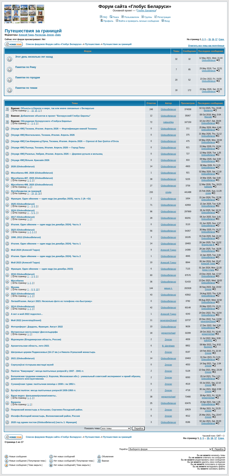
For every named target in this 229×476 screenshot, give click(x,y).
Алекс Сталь (208, 270)
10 (37, 289)
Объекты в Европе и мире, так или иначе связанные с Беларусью (57, 108)
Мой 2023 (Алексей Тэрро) (25, 262)
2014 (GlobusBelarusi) (23, 306)
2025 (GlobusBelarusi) (23, 204)
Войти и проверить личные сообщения (137, 21)
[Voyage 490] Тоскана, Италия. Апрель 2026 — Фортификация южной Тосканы (54, 128)
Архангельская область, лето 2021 (30, 346)
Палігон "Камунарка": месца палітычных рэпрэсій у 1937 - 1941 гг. (47, 371)
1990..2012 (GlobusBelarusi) (26, 237)
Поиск (114, 17)
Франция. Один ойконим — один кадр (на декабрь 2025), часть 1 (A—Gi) (51, 198)
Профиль (107, 21)
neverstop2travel (168, 320)
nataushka (168, 122)
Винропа (16, 402)
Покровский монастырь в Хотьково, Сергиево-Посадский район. (47, 409)
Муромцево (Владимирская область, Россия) (36, 339)
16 (213, 39)
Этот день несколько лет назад (34, 56)
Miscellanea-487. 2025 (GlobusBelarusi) (32, 178)
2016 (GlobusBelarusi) (23, 274)
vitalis (58, 35)
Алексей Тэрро (26, 35)
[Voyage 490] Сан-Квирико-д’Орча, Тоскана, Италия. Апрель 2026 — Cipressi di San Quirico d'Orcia (65, 141)
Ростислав (40, 35)
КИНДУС (208, 340)
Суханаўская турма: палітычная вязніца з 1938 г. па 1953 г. (43, 384)
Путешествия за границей (33, 30)
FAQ (103, 17)
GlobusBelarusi (209, 60)
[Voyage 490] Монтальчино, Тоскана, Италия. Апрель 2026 (43, 135)
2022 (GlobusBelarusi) (23, 293)
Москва (15, 287)
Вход (166, 21)
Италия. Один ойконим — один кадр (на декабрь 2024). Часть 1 (46, 243)
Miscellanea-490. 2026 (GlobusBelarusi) (32, 173)
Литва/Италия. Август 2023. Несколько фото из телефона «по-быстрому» (51, 301)
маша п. (168, 288)
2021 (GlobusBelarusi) (23, 358)
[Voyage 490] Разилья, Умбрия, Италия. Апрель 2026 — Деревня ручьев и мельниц (56, 154)
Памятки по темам (26, 87)
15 (209, 39)
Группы (146, 17)
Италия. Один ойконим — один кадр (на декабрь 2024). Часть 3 (46, 224)
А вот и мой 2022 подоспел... (27, 314)
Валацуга (208, 110)
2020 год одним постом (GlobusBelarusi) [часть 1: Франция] (44, 422)
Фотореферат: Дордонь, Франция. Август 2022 (37, 326)
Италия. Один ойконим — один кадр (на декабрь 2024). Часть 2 (46, 256)
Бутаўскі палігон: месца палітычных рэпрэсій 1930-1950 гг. (43, 390)
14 (32, 193)
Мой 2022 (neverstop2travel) (26, 320)
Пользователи (130, 17)
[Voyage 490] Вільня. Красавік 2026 (30, 160)
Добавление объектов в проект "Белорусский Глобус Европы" (56, 116)
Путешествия (92, 44)
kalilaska (208, 187)
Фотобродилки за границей (26, 191)
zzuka (168, 192)
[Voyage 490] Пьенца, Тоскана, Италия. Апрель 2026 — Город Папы (48, 147)
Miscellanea (17, 280)
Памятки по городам (27, 77)
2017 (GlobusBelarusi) (23, 217)
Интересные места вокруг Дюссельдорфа (34, 332)
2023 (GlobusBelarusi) (23, 230)
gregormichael (168, 333)
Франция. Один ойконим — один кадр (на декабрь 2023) (42, 269)
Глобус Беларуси (146, 10)
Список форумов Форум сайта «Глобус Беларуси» (54, 44)
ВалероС (208, 347)
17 (216, 39)
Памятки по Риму (25, 67)
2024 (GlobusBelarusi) (23, 210)
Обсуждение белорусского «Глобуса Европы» (46, 121)
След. (221, 39)
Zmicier (50, 35)
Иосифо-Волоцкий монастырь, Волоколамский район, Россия (45, 416)
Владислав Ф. (208, 245)
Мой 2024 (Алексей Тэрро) (25, 250)
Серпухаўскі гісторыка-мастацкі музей (32, 364)
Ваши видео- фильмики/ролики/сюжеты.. (34, 395)
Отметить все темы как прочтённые (206, 46)
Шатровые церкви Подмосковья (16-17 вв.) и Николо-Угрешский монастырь (53, 352)
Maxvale (208, 117)
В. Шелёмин (168, 346)
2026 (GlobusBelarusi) (23, 166)
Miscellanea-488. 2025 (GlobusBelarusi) (32, 184)
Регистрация (162, 17)
